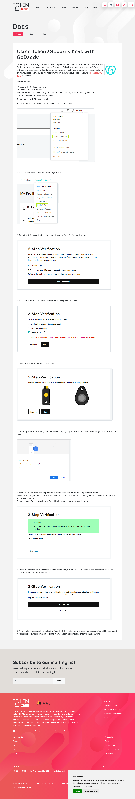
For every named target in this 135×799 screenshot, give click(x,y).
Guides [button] (75, 7)
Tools (45, 34)
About (38, 7)
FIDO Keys (109, 753)
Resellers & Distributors (113, 714)
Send (58, 680)
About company (110, 705)
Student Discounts (112, 710)
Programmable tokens (113, 749)
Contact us (108, 718)
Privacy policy (20, 783)
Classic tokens (110, 745)
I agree (77, 791)
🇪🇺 (111, 4)
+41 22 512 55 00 (19, 771)
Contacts (96, 7)
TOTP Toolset (18, 753)
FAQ (14, 749)
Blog (86, 7)
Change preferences (91, 791)
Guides (18, 34)
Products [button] (50, 7)
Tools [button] (64, 7)
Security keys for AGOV (24, 787)
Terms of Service (44, 783)
